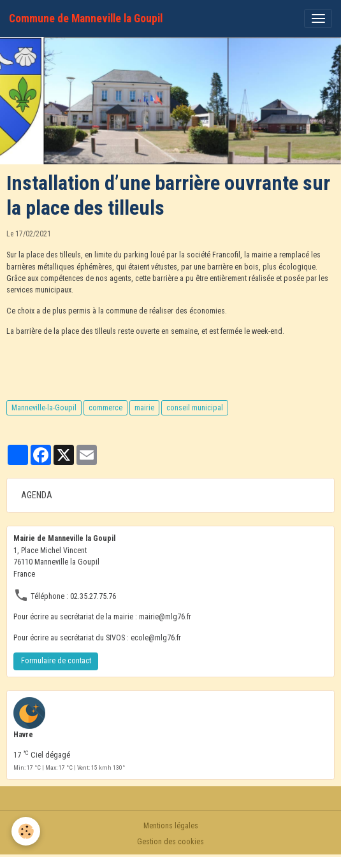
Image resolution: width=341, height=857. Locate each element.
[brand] (86, 18)
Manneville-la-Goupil (43, 407)
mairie (144, 407)
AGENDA (36, 495)
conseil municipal (194, 407)
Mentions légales (170, 825)
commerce (105, 407)
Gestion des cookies (170, 841)
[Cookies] (25, 831)
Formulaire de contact (56, 660)
